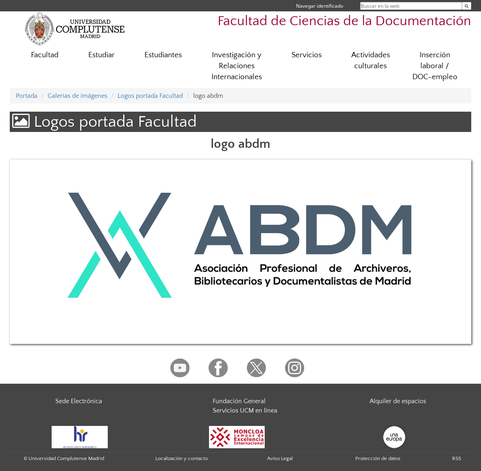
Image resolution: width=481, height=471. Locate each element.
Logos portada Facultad (150, 95)
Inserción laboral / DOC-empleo (434, 66)
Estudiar (101, 55)
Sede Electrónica (78, 401)
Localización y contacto (181, 458)
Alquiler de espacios (398, 401)
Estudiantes (163, 55)
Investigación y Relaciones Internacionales (236, 66)
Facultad (45, 55)
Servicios (307, 55)
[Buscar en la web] (466, 6)
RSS (456, 458)
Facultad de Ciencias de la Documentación (344, 21)
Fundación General (239, 401)
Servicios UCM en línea (245, 410)
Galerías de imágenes (77, 95)
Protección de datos (377, 458)
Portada (26, 95)
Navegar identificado (319, 5)
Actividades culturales (370, 60)
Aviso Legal (280, 458)
